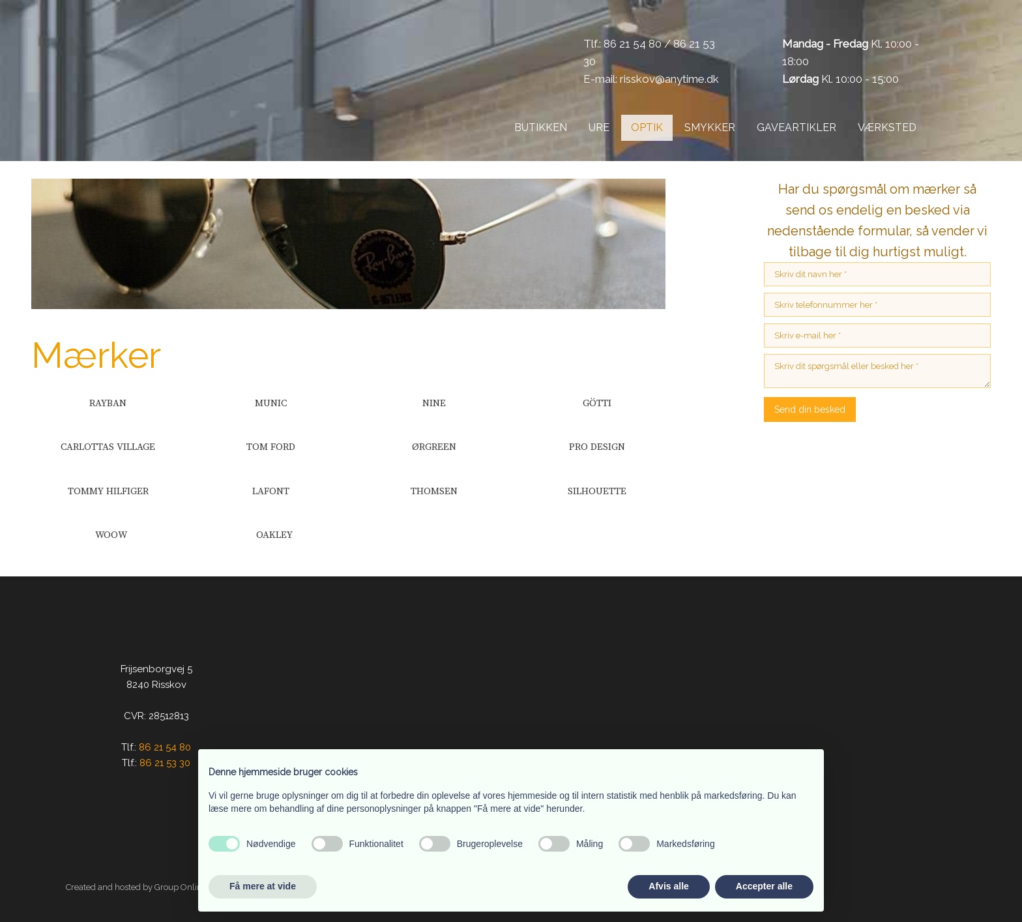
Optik (647, 127)
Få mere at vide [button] (262, 886)
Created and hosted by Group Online (136, 887)
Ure (599, 127)
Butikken (540, 127)
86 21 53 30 (164, 763)
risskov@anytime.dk (669, 78)
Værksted (887, 127)
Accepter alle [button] (764, 886)
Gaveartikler (796, 127)
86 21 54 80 (633, 43)
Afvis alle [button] (668, 886)
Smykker (709, 127)
